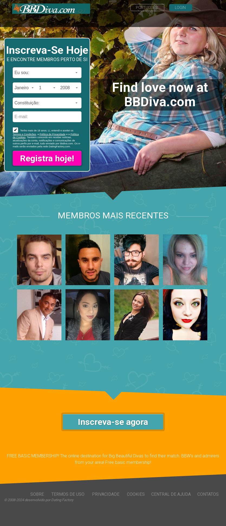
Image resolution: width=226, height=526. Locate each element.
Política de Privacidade (52, 134)
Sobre (37, 494)
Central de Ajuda (171, 494)
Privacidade (106, 494)
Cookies (136, 494)
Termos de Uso (68, 494)
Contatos (208, 494)
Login (180, 7)
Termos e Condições (24, 134)
